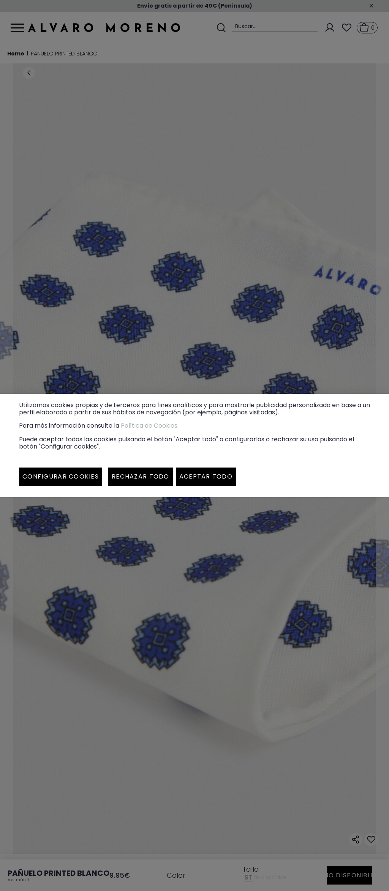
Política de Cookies (149, 425)
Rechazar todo (140, 476)
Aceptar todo (205, 476)
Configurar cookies (60, 476)
